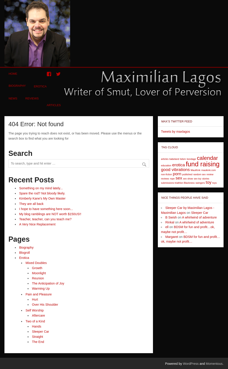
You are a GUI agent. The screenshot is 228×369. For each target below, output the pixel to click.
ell (166, 227)
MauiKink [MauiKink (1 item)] (195, 170)
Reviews (32, 98)
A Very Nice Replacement (37, 224)
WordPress (191, 363)
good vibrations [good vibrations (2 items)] (175, 169)
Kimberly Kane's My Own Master (42, 198)
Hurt (35, 299)
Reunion (38, 278)
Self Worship (35, 310)
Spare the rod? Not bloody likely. (42, 193)
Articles (54, 105)
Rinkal (169, 222)
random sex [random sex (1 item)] (199, 174)
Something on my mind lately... (41, 188)
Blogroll (24, 252)
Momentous (214, 363)
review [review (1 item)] (210, 174)
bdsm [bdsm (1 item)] (183, 159)
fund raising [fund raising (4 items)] (203, 164)
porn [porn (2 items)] (177, 173)
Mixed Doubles (36, 263)
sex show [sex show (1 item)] (188, 178)
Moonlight (39, 273)
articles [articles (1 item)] (165, 159)
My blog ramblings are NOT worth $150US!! (50, 214)
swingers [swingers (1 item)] (200, 182)
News (13, 98)
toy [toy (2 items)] (208, 182)
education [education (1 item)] (166, 165)
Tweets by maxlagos (175, 131)
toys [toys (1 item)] (214, 182)
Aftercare (38, 315)
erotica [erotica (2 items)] (178, 165)
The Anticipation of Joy (48, 283)
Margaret (171, 237)
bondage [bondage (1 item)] (191, 159)
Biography (17, 85)
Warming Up (41, 288)
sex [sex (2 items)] (178, 178)
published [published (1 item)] (187, 174)
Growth (37, 268)
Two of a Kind (35, 321)
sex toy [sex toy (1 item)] (198, 178)
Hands (36, 326)
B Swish (171, 217)
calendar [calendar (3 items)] (207, 158)
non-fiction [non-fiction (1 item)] (166, 174)
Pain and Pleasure (39, 294)
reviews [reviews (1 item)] (165, 178)
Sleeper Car (40, 331)
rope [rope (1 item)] (172, 178)
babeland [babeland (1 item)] (174, 159)
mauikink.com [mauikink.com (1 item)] (208, 170)
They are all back (31, 204)
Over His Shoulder (45, 304)
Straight (37, 336)
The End (38, 342)
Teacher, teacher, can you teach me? (45, 219)
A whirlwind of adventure (199, 217)
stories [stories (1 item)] (205, 178)
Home (13, 73)
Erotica (40, 86)
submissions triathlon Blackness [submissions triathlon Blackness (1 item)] (178, 182)
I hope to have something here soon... (46, 209)
